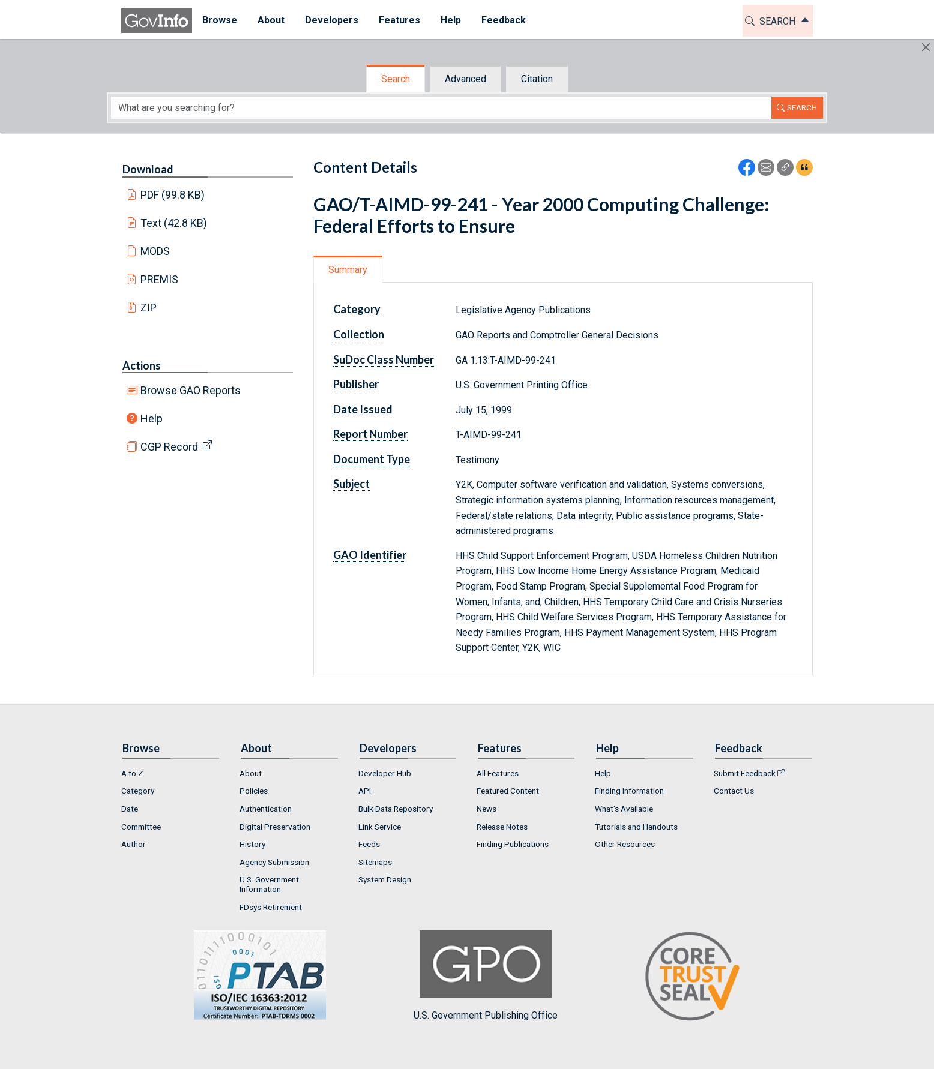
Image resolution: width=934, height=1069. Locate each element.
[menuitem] (219, 21)
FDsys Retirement (271, 907)
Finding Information (629, 790)
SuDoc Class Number (383, 359)
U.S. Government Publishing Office (486, 975)
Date (129, 808)
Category (357, 309)
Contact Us (734, 790)
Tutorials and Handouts (636, 826)
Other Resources (625, 844)
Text (174, 223)
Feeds (369, 844)
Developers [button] (331, 20)
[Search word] (441, 108)
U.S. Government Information (269, 884)
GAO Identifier (369, 554)
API (364, 790)
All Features (498, 773)
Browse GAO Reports (190, 390)
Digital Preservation (275, 826)
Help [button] (451, 20)
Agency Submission (274, 862)
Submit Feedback (745, 773)
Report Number (370, 433)
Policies (254, 790)
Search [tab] (395, 79)
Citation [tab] (537, 79)
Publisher (356, 384)
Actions (141, 365)
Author (133, 844)
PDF (172, 194)
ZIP (148, 307)
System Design (384, 879)
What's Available (624, 808)
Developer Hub (384, 773)
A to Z (132, 773)
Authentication (266, 808)
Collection (358, 334)
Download (147, 169)
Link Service (379, 826)
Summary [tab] (347, 269)
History (252, 844)
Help (151, 418)
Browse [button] (219, 20)
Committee (141, 826)
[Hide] (926, 47)
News (486, 808)
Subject (351, 483)
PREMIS (159, 279)
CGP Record (169, 446)
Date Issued (363, 409)
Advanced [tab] (465, 79)
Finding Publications (513, 844)
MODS (155, 251)
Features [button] (399, 20)
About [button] (271, 20)
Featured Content (508, 790)
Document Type (371, 459)
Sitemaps (375, 862)
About (251, 773)
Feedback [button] (503, 20)
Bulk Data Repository (395, 808)
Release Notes (502, 826)
